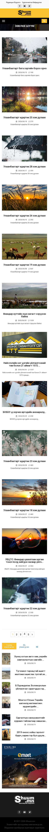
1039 (31, 320)
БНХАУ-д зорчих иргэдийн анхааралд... (24, 412)
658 (30, 416)
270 (30, 121)
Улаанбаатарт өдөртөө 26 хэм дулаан (25, 215)
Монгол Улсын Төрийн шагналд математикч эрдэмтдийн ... (30, 703)
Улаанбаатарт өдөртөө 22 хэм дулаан (25, 608)
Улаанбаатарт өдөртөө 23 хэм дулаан (25, 461)
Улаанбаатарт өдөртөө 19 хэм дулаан (25, 264)
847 (30, 269)
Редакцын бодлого (13, 2)
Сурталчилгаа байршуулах (32, 2)
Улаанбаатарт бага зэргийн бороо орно (24, 68)
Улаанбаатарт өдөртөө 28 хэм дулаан (25, 166)
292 (30, 220)
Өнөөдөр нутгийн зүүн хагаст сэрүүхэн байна (24, 315)
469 (30, 465)
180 (30, 72)
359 (30, 171)
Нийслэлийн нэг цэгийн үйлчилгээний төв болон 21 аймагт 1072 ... (25, 364)
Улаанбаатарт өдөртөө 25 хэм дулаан (25, 117)
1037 (31, 370)
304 (30, 566)
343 (30, 612)
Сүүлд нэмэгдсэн (9, 646)
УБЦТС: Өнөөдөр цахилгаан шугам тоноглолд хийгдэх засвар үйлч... (24, 560)
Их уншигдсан (24, 646)
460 (30, 514)
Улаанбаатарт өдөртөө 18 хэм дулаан (25, 510)
